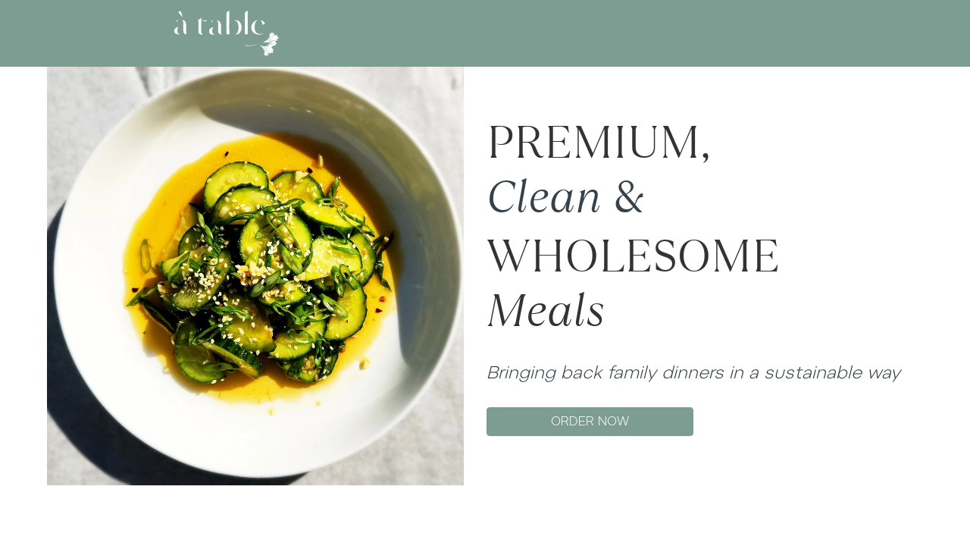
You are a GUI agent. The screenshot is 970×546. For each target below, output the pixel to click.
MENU (481, 33)
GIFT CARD (546, 33)
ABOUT (426, 33)
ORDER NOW (590, 421)
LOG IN (722, 33)
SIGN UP (774, 33)
